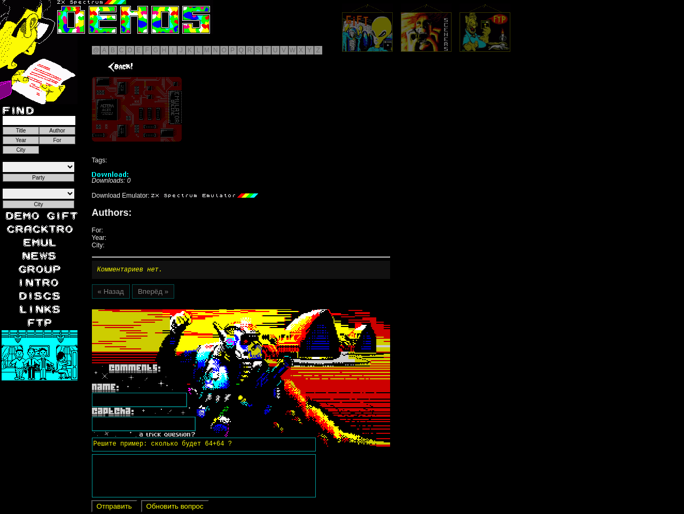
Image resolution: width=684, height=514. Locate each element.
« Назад (111, 293)
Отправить (114, 508)
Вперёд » (153, 293)
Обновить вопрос (175, 508)
